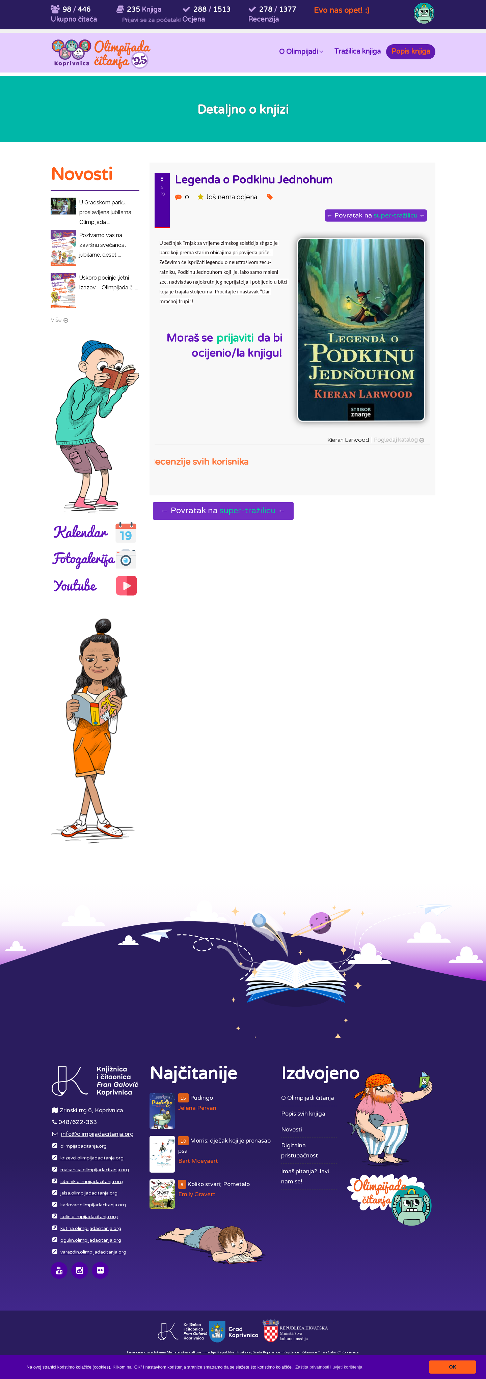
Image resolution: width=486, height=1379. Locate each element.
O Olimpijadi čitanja (307, 1097)
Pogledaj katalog (394, 435)
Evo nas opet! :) (341, 10)
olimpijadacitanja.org (83, 1146)
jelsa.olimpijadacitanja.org (88, 1193)
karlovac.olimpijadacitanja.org (93, 1205)
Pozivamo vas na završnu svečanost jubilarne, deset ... (102, 245)
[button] (328, 1367)
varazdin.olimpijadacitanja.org (93, 1252)
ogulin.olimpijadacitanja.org (90, 1240)
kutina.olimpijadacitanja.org (90, 1228)
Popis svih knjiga (303, 1113)
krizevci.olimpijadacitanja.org (92, 1158)
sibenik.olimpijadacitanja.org (91, 1181)
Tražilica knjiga (357, 52)
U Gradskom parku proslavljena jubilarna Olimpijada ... (105, 212)
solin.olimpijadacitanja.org (89, 1216)
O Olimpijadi (301, 51)
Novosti (291, 1129)
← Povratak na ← (374, 215)
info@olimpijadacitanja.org (97, 1134)
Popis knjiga (411, 52)
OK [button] (452, 1367)
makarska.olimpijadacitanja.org (94, 1170)
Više (56, 319)
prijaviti (234, 338)
